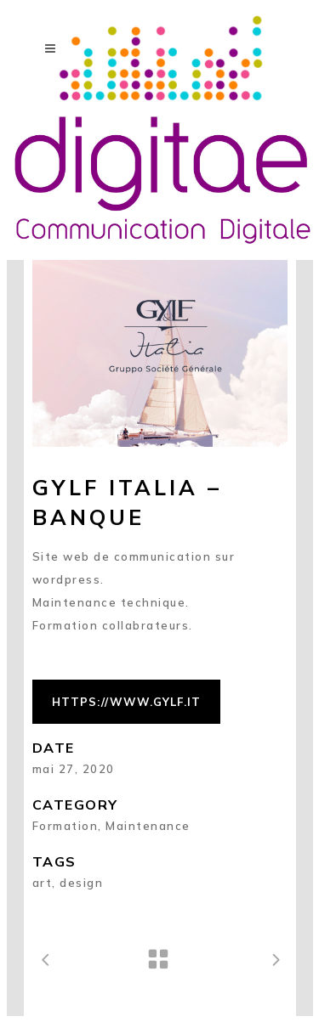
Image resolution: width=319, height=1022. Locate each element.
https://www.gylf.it (126, 702)
